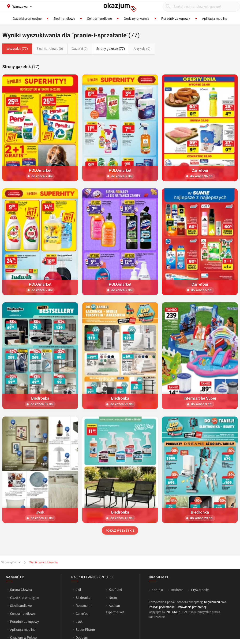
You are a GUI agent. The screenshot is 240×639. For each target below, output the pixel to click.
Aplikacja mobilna (23, 629)
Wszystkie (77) (17, 49)
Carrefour (83, 614)
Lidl (78, 590)
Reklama (177, 590)
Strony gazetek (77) (110, 49)
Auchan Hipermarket (115, 609)
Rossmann (83, 606)
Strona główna (10, 562)
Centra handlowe (22, 614)
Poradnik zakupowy (24, 621)
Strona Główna (21, 590)
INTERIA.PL (173, 612)
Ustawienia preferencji (191, 607)
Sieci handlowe (21, 606)
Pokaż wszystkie (120, 530)
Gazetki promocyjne (24, 598)
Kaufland (115, 590)
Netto (113, 598)
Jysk (79, 621)
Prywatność (200, 590)
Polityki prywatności (162, 607)
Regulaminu (212, 602)
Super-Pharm (85, 629)
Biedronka (83, 598)
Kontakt (157, 590)
